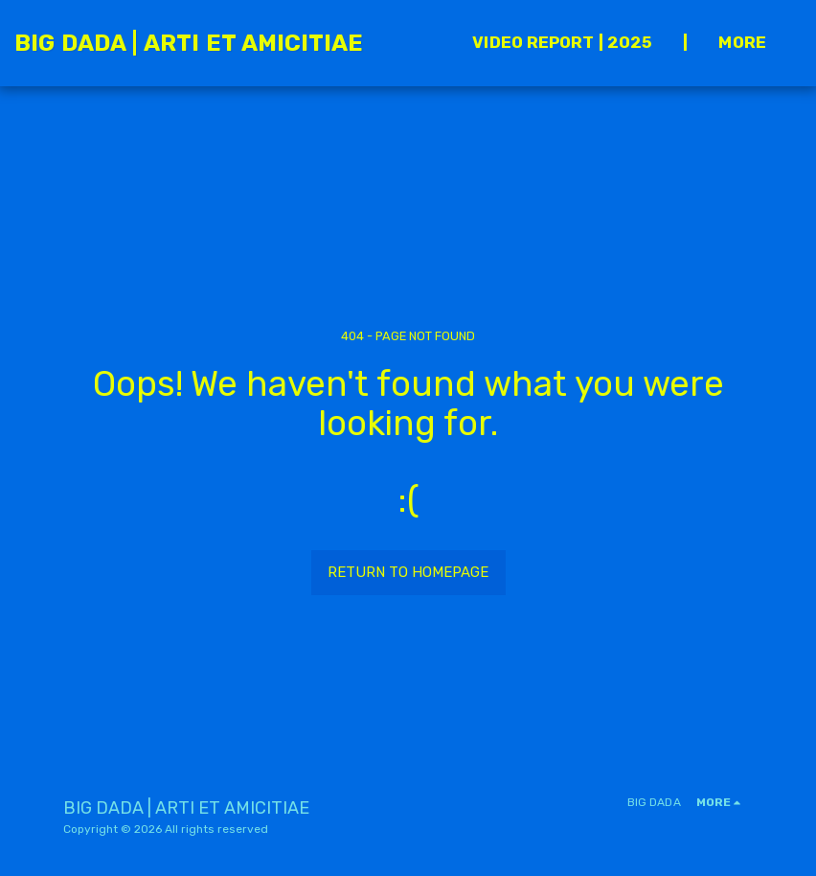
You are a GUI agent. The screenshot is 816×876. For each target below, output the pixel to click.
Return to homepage (408, 572)
